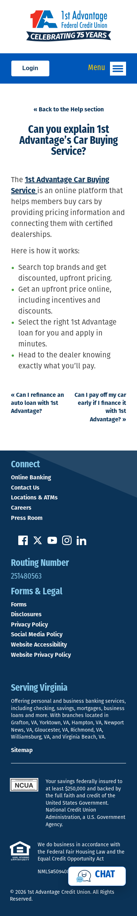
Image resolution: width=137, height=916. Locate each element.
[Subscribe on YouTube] (52, 543)
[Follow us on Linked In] (81, 543)
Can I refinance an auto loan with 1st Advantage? (37, 403)
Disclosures (26, 614)
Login (30, 68)
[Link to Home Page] (68, 26)
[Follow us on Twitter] (37, 543)
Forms (19, 604)
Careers (21, 508)
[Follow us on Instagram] (67, 543)
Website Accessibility (39, 644)
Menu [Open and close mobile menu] (107, 69)
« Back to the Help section (69, 109)
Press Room (26, 518)
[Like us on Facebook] (23, 543)
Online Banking (31, 477)
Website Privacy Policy (41, 655)
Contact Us (25, 487)
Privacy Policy (29, 624)
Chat (105, 875)
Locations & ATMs (34, 497)
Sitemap (22, 750)
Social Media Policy (36, 634)
